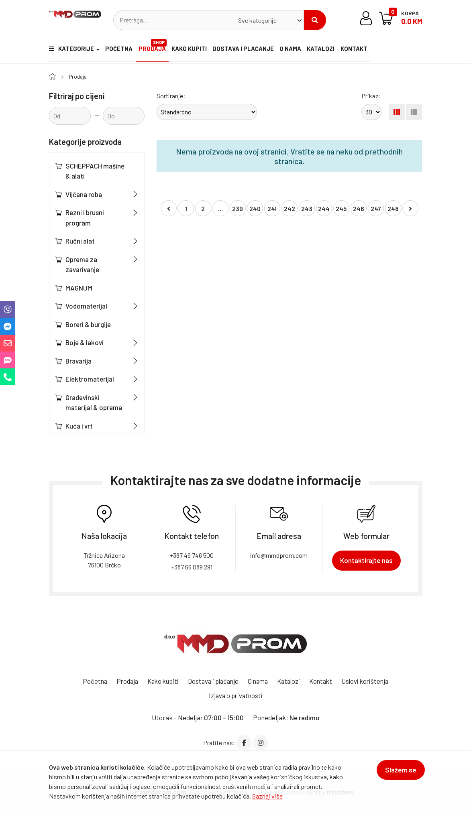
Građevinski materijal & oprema (93, 402)
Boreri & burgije (88, 324)
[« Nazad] (169, 208)
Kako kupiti (191, 50)
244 (324, 208)
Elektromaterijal (89, 379)
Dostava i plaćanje (246, 50)
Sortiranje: (171, 95)
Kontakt (362, 50)
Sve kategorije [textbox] (257, 20)
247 (376, 208)
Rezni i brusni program (84, 217)
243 (306, 208)
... (220, 208)
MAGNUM (78, 287)
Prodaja (154, 46)
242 (289, 208)
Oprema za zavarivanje (82, 264)
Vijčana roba (83, 194)
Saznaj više (267, 796)
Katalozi (327, 50)
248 (393, 208)
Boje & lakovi (84, 342)
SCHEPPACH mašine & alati (94, 170)
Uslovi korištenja (371, 681)
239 (237, 208)
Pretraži (315, 20)
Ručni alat (80, 241)
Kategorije (70, 50)
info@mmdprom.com (279, 555)
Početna (118, 50)
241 (272, 208)
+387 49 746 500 (192, 555)
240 (255, 208)
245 (341, 208)
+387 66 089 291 (191, 566)
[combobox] (268, 20)
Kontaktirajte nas (366, 560)
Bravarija (78, 360)
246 (358, 208)
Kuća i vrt (79, 425)
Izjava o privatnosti (236, 695)
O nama (295, 50)
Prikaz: (371, 95)
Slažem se (398, 772)
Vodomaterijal (86, 306)
